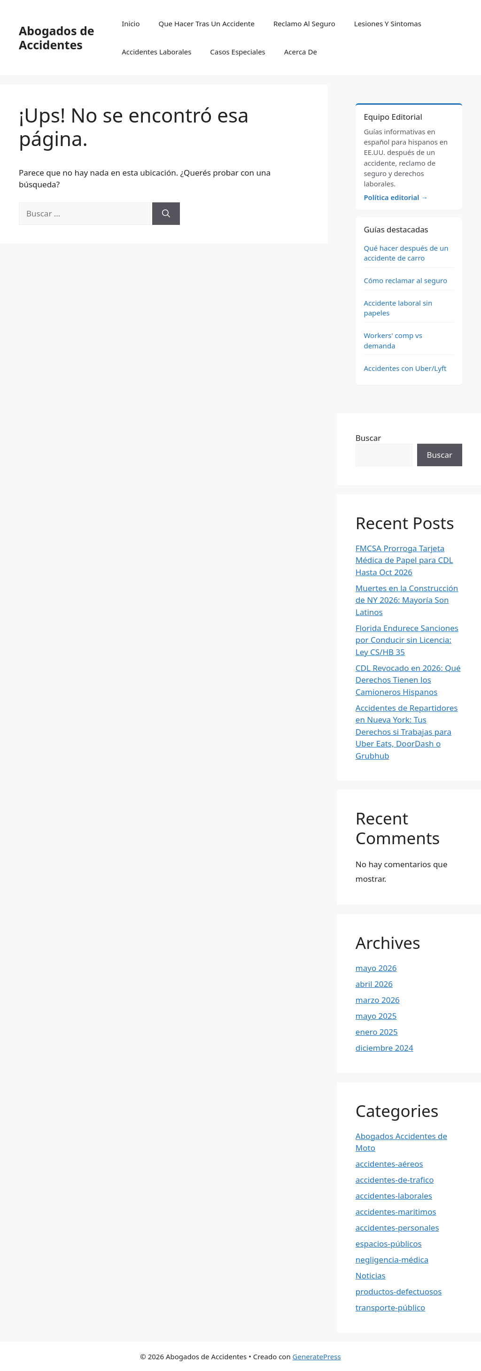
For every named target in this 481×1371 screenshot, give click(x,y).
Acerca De (300, 51)
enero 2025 (377, 1031)
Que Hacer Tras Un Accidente (207, 23)
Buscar (368, 437)
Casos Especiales (237, 51)
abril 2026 (374, 983)
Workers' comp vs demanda (393, 340)
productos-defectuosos (399, 1291)
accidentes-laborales (394, 1195)
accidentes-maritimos (396, 1211)
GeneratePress (317, 1356)
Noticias (371, 1275)
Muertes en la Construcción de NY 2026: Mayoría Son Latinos (407, 600)
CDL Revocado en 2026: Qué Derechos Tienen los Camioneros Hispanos (408, 679)
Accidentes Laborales (156, 51)
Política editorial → (396, 197)
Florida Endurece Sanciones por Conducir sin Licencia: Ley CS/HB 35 (407, 640)
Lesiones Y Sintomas (387, 23)
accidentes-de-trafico (395, 1179)
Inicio (131, 23)
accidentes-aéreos (389, 1163)
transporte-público (391, 1307)
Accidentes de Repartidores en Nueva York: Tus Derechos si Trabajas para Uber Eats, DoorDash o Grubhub (407, 731)
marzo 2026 (378, 999)
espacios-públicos (389, 1243)
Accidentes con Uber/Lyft (405, 368)
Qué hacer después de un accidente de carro (406, 252)
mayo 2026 (376, 968)
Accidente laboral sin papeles (398, 307)
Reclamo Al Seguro (304, 23)
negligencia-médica (392, 1259)
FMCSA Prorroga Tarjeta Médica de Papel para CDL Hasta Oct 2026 (404, 560)
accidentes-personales (397, 1227)
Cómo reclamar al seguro (405, 280)
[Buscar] (166, 213)
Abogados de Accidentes (56, 38)
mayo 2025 (376, 1015)
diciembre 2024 (384, 1047)
